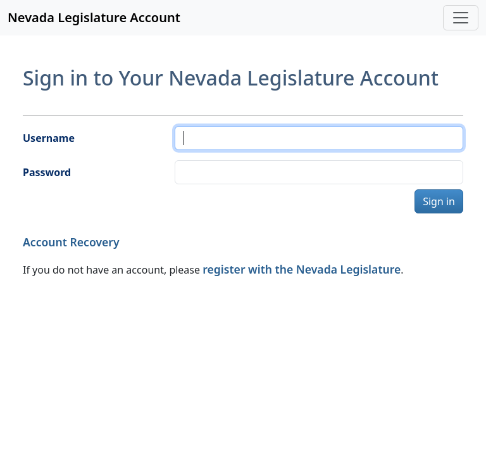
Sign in (439, 201)
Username (49, 138)
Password (47, 172)
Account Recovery (71, 242)
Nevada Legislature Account (94, 17)
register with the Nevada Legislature (301, 269)
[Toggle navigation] (460, 17)
